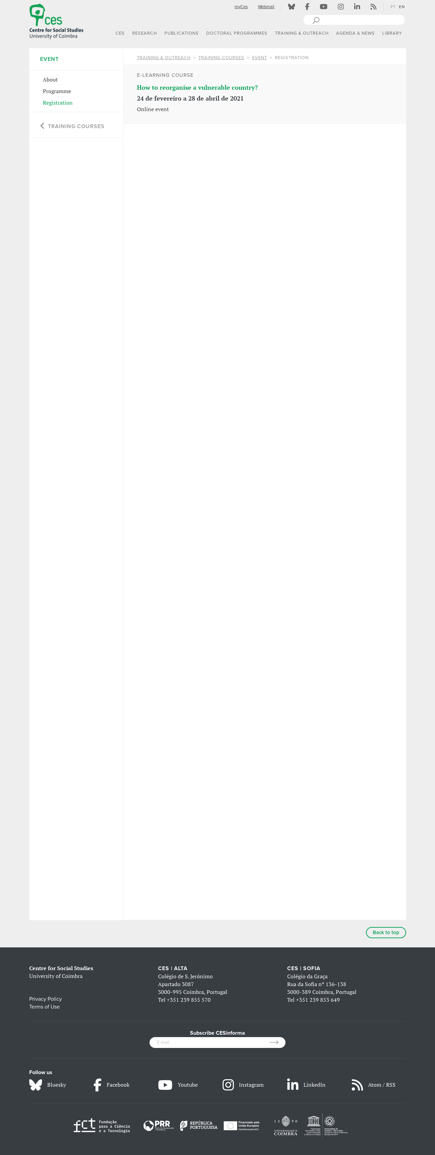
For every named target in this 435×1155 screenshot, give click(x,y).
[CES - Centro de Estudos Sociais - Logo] (56, 20)
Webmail (266, 7)
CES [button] (120, 33)
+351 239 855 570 (189, 999)
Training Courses (221, 57)
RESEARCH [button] (144, 33)
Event (259, 57)
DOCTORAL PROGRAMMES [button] (236, 33)
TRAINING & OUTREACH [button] (302, 33)
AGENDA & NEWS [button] (355, 33)
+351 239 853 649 (318, 999)
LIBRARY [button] (392, 33)
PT (393, 6)
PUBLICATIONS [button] (181, 33)
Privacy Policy (45, 999)
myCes (241, 7)
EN (402, 6)
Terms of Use (44, 1006)
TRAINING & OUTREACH (164, 57)
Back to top (386, 932)
